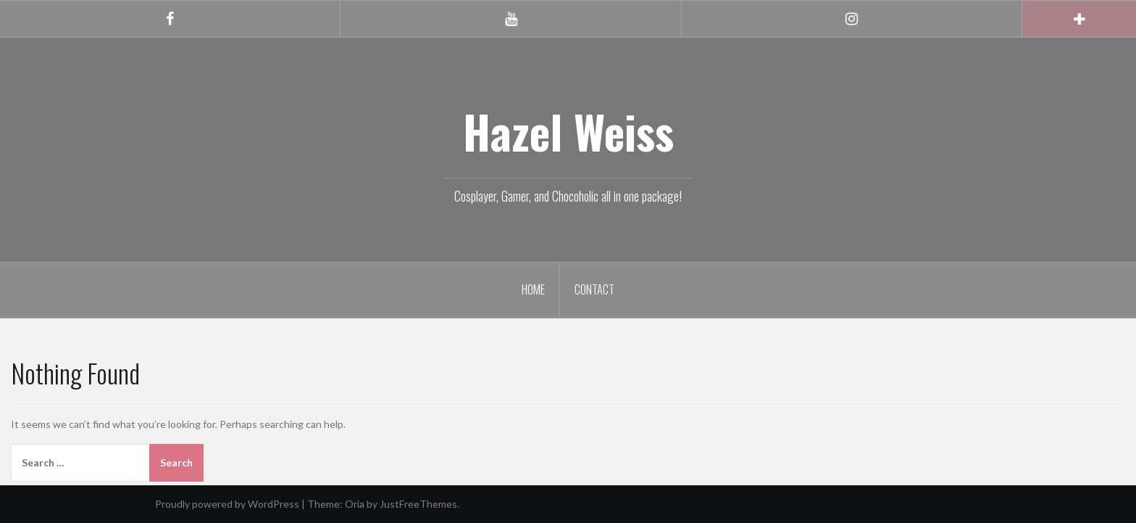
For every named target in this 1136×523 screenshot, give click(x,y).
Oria (354, 504)
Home (533, 289)
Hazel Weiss (568, 131)
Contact (594, 289)
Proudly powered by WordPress (227, 504)
